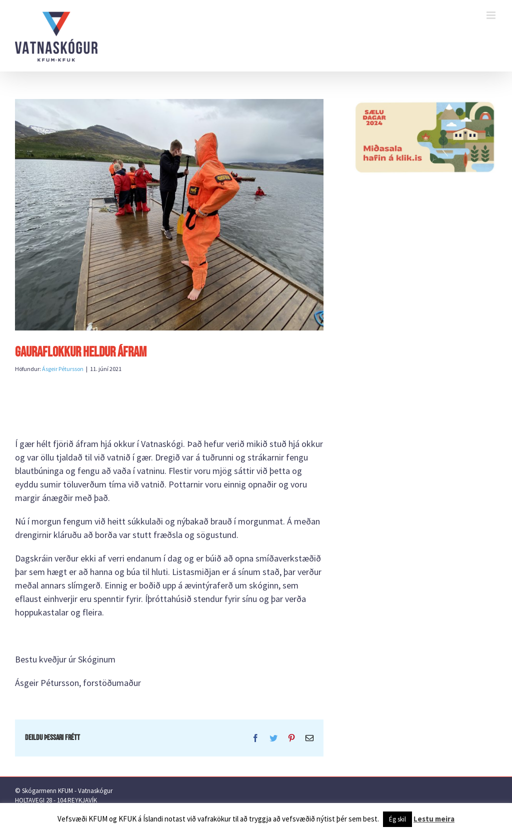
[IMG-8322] (169, 214)
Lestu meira (434, 819)
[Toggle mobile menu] (491, 15)
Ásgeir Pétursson (63, 368)
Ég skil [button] (397, 819)
